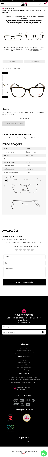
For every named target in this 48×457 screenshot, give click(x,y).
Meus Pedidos (24, 360)
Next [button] (5, 97)
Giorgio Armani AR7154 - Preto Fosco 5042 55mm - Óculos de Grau (13, 49)
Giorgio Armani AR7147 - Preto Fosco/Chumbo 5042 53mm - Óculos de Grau (34, 49)
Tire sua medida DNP (24, 365)
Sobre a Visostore (24, 348)
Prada (5, 109)
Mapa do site (34, 451)
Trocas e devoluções (24, 362)
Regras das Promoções (24, 350)
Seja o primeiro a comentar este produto (14, 239)
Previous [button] (5, 73)
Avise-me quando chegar (14, 124)
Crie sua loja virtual (12, 455)
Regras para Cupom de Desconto (24, 353)
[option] (13, 45)
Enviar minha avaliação (24, 282)
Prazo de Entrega (24, 370)
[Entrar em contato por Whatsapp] (44, 453)
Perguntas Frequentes (24, 367)
